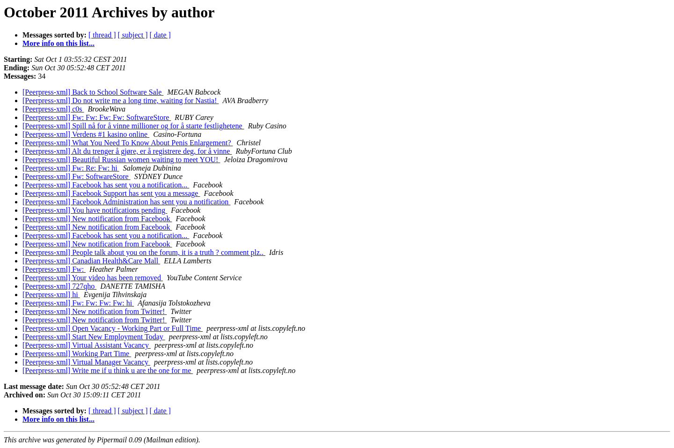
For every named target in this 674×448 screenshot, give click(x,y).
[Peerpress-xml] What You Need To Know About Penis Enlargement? (127, 143)
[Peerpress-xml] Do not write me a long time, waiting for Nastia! (120, 101)
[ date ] (160, 35)
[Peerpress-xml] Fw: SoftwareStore (76, 176)
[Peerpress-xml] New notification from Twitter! (94, 311)
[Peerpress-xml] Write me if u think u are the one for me (107, 370)
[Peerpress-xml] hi (51, 295)
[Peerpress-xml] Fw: (54, 269)
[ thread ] (102, 35)
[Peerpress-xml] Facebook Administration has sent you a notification (126, 202)
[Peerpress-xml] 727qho (59, 286)
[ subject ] (133, 35)
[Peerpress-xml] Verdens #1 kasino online (85, 134)
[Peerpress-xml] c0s (53, 109)
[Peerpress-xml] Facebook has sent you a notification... (105, 185)
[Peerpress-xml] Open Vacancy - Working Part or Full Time (112, 328)
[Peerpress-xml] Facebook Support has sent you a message (111, 193)
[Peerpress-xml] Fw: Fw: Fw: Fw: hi (78, 303)
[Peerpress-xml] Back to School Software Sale (92, 92)
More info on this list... (58, 43)
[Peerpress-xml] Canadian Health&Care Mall (91, 261)
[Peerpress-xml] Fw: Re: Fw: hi (70, 168)
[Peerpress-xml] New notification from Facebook (97, 219)
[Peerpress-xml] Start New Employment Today (93, 337)
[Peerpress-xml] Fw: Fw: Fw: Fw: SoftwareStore (96, 117)
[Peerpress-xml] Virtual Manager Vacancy (86, 362)
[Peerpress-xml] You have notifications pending (94, 210)
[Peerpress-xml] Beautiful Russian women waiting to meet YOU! (121, 160)
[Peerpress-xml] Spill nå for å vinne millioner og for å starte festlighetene (133, 126)
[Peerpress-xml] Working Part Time (76, 354)
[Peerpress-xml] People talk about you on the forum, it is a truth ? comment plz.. (143, 252)
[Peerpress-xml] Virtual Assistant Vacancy (86, 345)
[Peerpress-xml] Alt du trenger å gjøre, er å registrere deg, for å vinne (127, 151)
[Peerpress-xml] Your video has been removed (92, 278)
